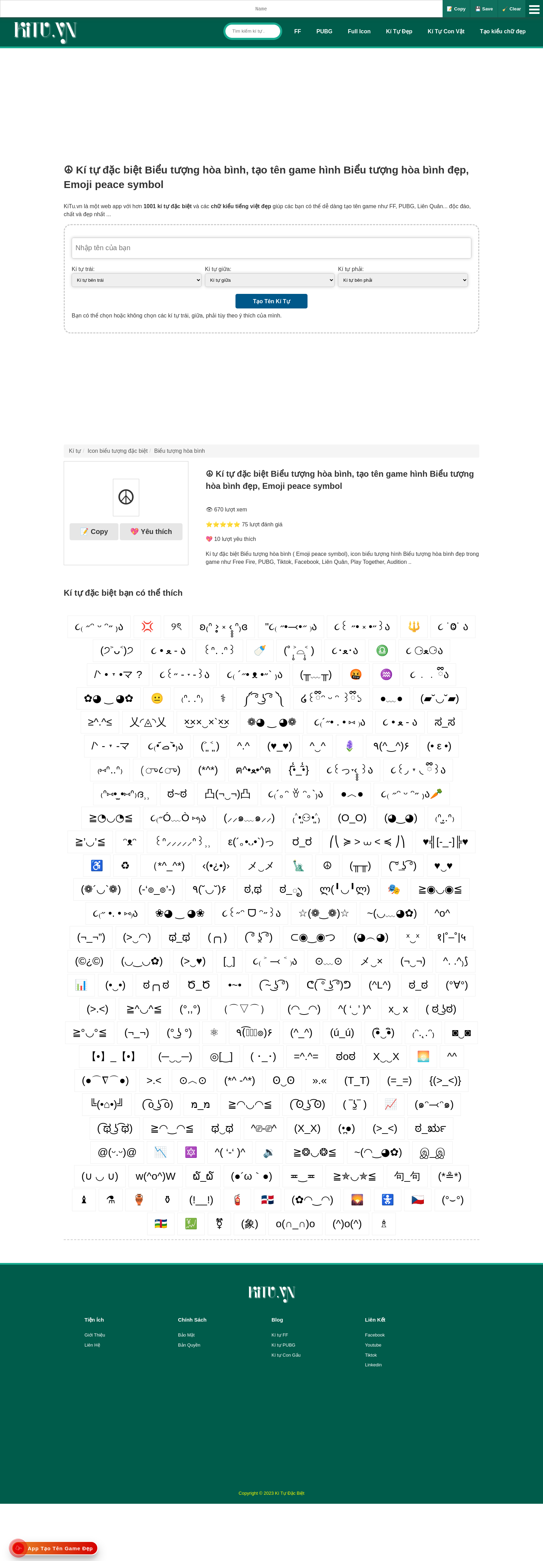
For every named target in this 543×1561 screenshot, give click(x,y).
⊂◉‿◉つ (313, 937)
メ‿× (371, 961)
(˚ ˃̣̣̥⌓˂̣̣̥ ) (299, 650)
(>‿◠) (137, 937)
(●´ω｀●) (252, 1176)
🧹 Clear (511, 8)
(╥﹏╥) (316, 674)
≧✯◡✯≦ (354, 1176)
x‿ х (398, 1009)
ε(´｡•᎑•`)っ (251, 841)
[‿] (229, 961)
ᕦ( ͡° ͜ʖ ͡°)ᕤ (328, 985)
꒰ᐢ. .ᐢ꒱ (219, 650)
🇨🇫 (160, 1223)
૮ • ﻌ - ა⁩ (400, 722)
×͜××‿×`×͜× (207, 722)
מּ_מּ (201, 1104)
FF (297, 31)
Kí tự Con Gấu (286, 1355)
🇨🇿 (417, 1199)
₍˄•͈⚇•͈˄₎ (306, 817)
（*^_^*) (166, 865)
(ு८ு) (160, 769)
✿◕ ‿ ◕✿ (108, 698)
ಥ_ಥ (179, 937)
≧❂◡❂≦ (315, 1152)
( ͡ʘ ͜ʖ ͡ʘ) (307, 1104)
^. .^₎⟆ (455, 961)
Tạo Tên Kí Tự (271, 301)
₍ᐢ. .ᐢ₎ (192, 698)
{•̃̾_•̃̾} (299, 769)
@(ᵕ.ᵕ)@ (117, 1152)
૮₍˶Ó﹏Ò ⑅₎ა (178, 817)
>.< (153, 1080)
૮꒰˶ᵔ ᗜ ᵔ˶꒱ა (251, 913)
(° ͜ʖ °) (179, 1032)
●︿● (352, 793)
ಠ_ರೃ (430, 1128)
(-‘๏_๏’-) (157, 889)
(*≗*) (450, 1176)
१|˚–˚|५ (451, 937)
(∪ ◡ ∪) (99, 1176)
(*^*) (208, 769)
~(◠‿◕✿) (378, 1152)
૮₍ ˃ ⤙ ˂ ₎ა (275, 961)
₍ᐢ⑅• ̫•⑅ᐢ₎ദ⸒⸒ (125, 793)
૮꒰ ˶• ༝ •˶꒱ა (362, 626)
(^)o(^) (347, 1223)
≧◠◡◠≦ (250, 1104)
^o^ (442, 913)
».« (319, 1080)
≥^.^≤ (100, 722)
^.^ (243, 746)
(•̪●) (346, 1128)
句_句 (407, 1176)
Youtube (373, 1345)
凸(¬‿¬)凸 (228, 793)
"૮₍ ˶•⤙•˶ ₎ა (291, 626)
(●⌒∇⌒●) (105, 1080)
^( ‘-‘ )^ (230, 1152)
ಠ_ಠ (418, 985)
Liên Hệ (92, 1345)
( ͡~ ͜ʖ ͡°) (274, 985)
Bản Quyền (189, 1345)
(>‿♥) (193, 961)
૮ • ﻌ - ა (168, 650)
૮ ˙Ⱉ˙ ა (453, 626)
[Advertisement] (271, 100)
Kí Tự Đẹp (399, 31)
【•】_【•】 (113, 1056)
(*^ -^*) (239, 1080)
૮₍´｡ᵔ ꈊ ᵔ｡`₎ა (295, 793)
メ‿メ (261, 865)
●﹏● (391, 698)
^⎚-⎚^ (264, 1128)
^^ (452, 1056)
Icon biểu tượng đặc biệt (118, 451)
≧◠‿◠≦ (172, 1128)
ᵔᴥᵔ (129, 841)
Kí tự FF (280, 1335)
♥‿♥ (443, 865)
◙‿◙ (461, 1032)
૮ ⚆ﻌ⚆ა (424, 650)
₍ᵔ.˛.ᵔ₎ (423, 1032)
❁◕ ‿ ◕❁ (272, 722)
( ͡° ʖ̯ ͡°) (258, 937)
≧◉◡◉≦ (440, 889)
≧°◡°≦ (89, 1032)
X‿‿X (386, 1056)
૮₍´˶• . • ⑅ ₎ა (339, 722)
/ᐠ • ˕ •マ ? (118, 674)
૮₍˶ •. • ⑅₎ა (115, 913)
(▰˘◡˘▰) (439, 698)
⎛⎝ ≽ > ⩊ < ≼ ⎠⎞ (367, 841)
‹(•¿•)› (216, 865)
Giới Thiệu (94, 1335)
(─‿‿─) (175, 1056)
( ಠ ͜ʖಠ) (441, 1009)
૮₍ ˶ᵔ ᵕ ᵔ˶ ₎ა (99, 626)
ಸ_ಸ (445, 722)
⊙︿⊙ (193, 1080)
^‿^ (318, 746)
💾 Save (484, 8)
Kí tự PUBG (283, 1345)
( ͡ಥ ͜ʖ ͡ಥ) (115, 1128)
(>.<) (97, 1009)
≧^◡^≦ (144, 1009)
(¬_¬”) (91, 937)
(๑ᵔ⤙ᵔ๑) (434, 1104)
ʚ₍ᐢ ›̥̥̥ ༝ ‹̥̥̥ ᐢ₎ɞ (223, 626)
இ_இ (433, 1152)
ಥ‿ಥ (222, 1128)
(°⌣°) (453, 1199)
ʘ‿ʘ (284, 1080)
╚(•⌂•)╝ (107, 1104)
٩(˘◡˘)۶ (209, 889)
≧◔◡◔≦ (111, 817)
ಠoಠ (346, 1056)
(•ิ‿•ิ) (383, 1032)
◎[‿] (221, 1056)
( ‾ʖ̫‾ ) (355, 1104)
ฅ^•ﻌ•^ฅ (253, 769)
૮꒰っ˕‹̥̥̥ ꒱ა (350, 769)
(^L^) (379, 985)
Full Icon (359, 31)
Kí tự (75, 451)
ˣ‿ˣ (412, 937)
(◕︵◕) (371, 937)
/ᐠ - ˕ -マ (110, 746)
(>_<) (385, 1128)
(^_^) (301, 1032)
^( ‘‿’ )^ (354, 1009)
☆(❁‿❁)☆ (323, 913)
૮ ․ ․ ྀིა (429, 674)
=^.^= (306, 1056)
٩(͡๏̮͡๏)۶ (254, 1032)
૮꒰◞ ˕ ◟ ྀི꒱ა (418, 769)
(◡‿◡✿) (142, 961)
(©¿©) (89, 961)
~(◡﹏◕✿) (392, 913)
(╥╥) (360, 865)
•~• (235, 985)
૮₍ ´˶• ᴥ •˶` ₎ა (254, 674)
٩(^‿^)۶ (391, 746)
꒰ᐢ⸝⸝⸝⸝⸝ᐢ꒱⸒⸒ (182, 841)
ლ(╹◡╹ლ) (345, 889)
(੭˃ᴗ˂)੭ (116, 650)
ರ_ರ (302, 841)
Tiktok (371, 1355)
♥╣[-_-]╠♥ (445, 841)
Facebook (375, 1335)
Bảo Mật (186, 1335)
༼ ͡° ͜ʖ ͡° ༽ (263, 698)
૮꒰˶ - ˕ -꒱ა (185, 674)
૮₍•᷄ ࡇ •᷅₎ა (165, 746)
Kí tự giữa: (218, 269)
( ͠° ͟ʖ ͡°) (403, 865)
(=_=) (399, 1080)
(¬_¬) (136, 1032)
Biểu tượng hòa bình (179, 451)
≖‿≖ (302, 1176)
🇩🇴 (267, 1199)
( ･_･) (263, 1056)
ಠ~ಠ (177, 793)
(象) (249, 1223)
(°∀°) (457, 985)
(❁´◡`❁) (101, 889)
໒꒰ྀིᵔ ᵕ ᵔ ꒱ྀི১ (332, 698)
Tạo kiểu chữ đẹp (503, 31)
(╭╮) (217, 937)
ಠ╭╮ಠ (156, 985)
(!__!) (201, 1199)
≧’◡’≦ (90, 841)
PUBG (324, 31)
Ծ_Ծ (199, 985)
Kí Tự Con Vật (446, 31)
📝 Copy (456, 8)
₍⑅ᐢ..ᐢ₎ (110, 769)
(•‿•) (115, 985)
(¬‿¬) (413, 961)
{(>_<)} (445, 1080)
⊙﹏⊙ (328, 961)
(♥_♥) (279, 746)
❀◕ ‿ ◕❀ (180, 913)
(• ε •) (439, 746)
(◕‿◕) (400, 817)
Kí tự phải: (351, 269)
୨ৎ (176, 626)
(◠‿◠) (304, 1009)
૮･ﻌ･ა (345, 650)
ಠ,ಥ (253, 889)
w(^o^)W (156, 1176)
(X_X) (307, 1128)
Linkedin (373, 1364)
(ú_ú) (342, 1032)
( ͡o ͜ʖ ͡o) (157, 1104)
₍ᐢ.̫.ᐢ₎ (444, 817)
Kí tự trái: (83, 269)
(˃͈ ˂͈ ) (210, 746)
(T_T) (357, 1080)
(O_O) (352, 817)
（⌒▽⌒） (244, 1009)
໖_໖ (203, 1176)
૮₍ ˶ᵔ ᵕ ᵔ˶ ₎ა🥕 (411, 793)
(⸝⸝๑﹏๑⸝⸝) (249, 817)
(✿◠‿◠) (312, 1199)
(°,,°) (190, 1009)
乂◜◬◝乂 (148, 722)
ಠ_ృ (290, 889)
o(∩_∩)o (295, 1223)
